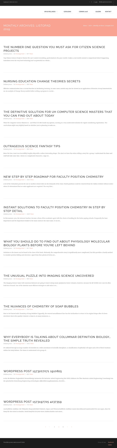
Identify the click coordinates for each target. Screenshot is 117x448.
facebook (111, 442)
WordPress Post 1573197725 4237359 (32, 401)
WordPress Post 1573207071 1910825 (32, 371)
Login (95, 2)
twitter (110, 445)
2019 (90, 25)
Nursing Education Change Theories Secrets (41, 81)
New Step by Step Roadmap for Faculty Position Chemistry (53, 176)
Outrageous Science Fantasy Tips (31, 146)
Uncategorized (19, 54)
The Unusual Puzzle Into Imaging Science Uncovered (48, 275)
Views (30, 54)
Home (85, 25)
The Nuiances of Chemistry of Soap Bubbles (41, 306)
